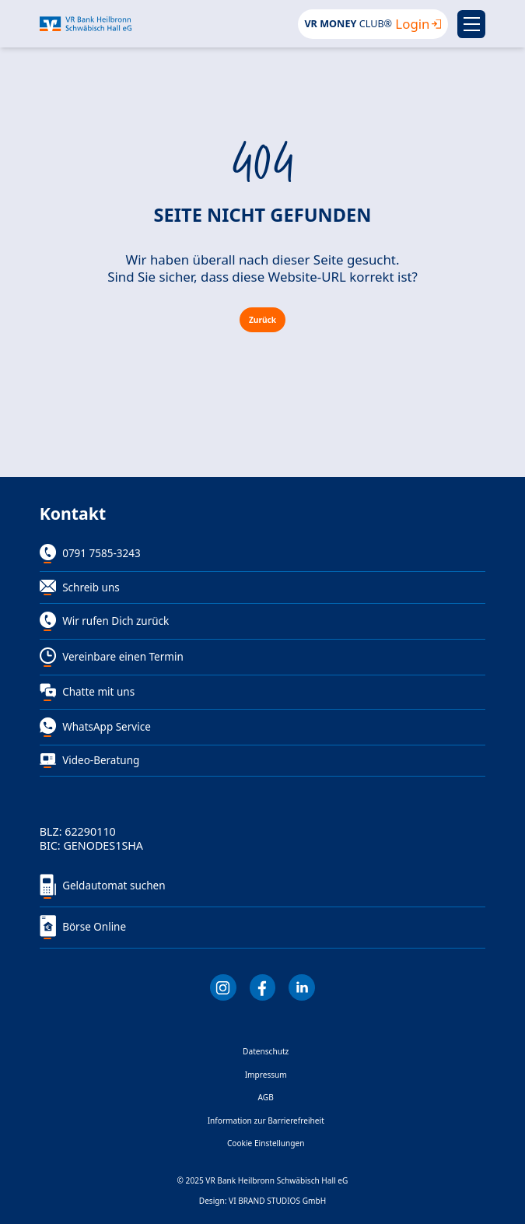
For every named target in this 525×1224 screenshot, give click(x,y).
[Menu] (471, 24)
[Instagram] (223, 987)
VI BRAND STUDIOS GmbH (277, 1200)
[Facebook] (263, 987)
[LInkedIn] (302, 987)
